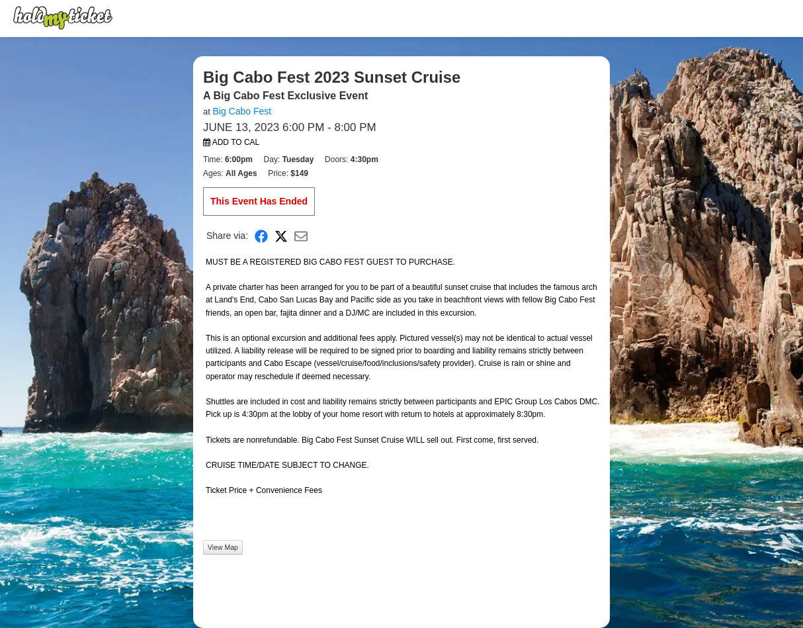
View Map (223, 547)
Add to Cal (231, 142)
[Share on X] (281, 236)
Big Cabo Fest (241, 111)
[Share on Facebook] (261, 236)
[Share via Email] (301, 236)
